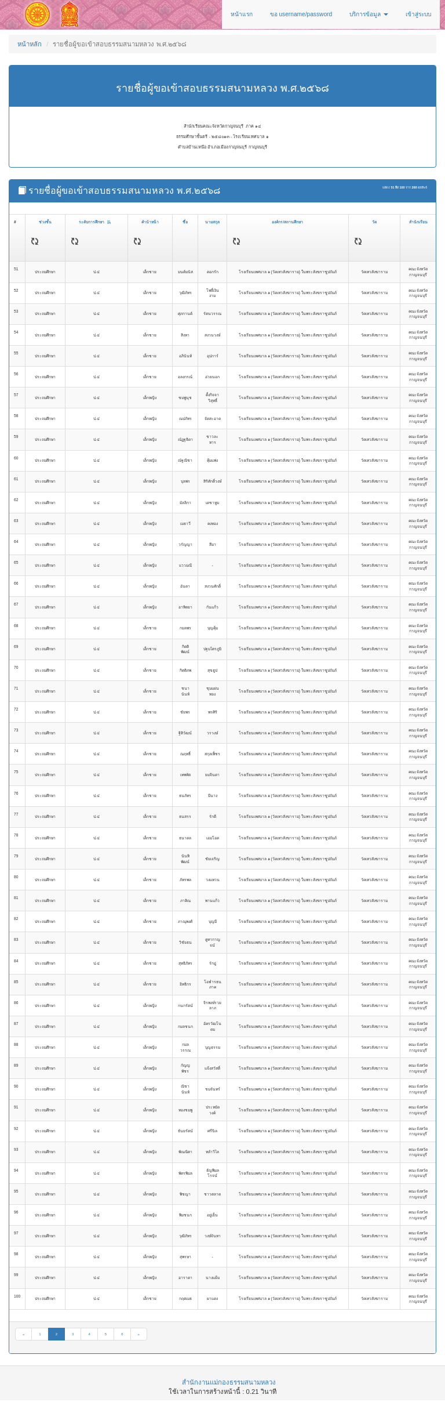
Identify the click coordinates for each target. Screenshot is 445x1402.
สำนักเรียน (418, 222)
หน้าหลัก (29, 44)
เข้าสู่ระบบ (418, 14)
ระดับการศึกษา (95, 222)
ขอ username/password (301, 14)
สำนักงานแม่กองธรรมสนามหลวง (229, 1382)
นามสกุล (212, 222)
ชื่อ (185, 222)
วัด (374, 222)
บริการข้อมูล (368, 14)
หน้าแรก (242, 14)
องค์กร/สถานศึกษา (287, 222)
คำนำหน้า (150, 222)
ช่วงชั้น (45, 222)
